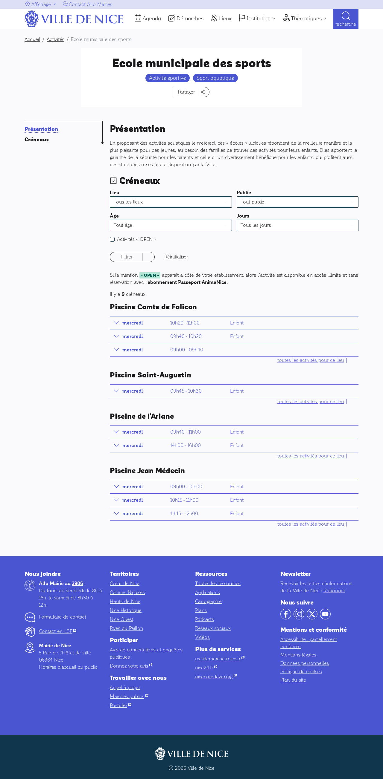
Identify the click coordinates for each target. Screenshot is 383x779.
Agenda (152, 19)
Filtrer (127, 256)
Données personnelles (304, 663)
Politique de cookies (301, 671)
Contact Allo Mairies (90, 4)
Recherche (345, 24)
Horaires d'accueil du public (68, 667)
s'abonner (334, 590)
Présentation (41, 129)
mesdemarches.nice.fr (219, 658)
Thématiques (306, 19)
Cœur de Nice (124, 583)
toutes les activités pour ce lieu (310, 360)
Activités (136, 239)
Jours (243, 216)
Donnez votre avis (131, 665)
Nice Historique (126, 610)
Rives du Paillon (126, 628)
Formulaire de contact (62, 616)
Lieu (114, 192)
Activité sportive (167, 78)
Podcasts (204, 619)
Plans (201, 610)
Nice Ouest (121, 619)
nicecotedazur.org (216, 676)
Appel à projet (125, 687)
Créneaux (37, 140)
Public (244, 192)
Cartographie (208, 601)
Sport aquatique (215, 78)
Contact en (57, 631)
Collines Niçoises (127, 592)
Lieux (225, 19)
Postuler (120, 705)
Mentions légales (298, 654)
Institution (258, 19)
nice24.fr (206, 667)
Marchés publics (129, 696)
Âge (114, 216)
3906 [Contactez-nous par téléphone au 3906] (77, 583)
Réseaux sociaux (213, 628)
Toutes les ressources (218, 583)
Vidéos (202, 637)
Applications (207, 592)
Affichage (41, 4)
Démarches (190, 19)
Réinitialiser (176, 256)
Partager (186, 91)
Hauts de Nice (125, 601)
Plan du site (293, 679)
